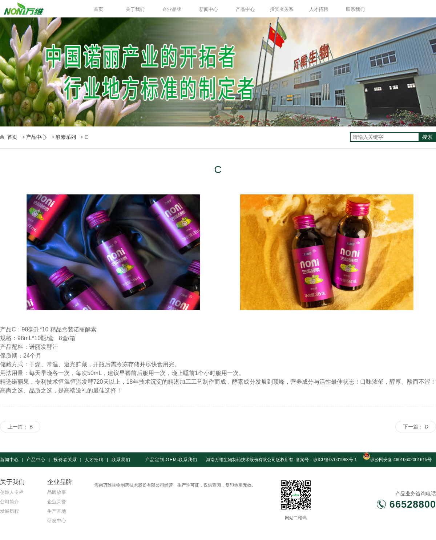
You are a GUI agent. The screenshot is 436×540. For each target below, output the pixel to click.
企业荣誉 (56, 501)
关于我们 (135, 9)
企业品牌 (171, 9)
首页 (98, 9)
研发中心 (56, 520)
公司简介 (9, 501)
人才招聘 (318, 9)
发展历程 (9, 511)
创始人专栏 (12, 492)
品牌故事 (56, 492)
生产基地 (56, 511)
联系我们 (355, 9)
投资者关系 (282, 9)
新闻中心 (208, 9)
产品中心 (245, 9)
